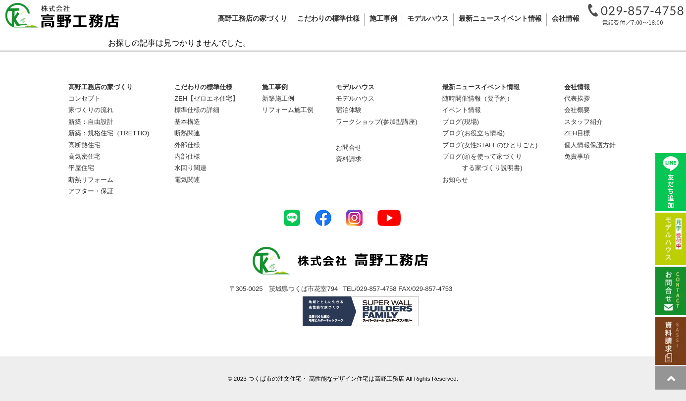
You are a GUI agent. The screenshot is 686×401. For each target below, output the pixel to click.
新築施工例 (278, 98)
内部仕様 (187, 156)
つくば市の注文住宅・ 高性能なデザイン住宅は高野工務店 (326, 378)
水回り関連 (190, 168)
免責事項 (577, 156)
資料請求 (349, 159)
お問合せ (349, 147)
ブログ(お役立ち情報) (473, 133)
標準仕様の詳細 (196, 110)
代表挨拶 (577, 98)
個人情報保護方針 (590, 145)
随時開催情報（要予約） (477, 98)
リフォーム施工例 (288, 110)
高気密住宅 (84, 156)
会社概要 (577, 110)
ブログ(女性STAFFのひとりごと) (489, 145)
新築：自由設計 (90, 121)
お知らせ (455, 179)
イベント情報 (461, 110)
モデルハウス (355, 98)
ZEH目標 (577, 133)
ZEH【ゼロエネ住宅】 (206, 98)
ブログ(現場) (460, 121)
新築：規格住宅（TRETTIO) (109, 133)
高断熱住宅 (84, 145)
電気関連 (187, 179)
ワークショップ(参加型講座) (377, 121)
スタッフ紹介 (583, 121)
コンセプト (84, 98)
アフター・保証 (90, 191)
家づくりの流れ (90, 110)
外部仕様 (187, 145)
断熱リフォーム (90, 179)
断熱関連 (187, 133)
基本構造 (187, 121)
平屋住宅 (81, 168)
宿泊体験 (349, 110)
